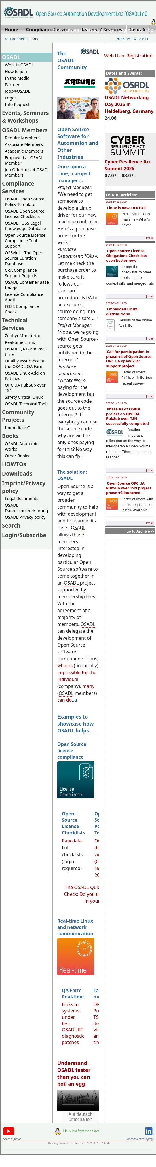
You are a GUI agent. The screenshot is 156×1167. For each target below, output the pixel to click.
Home (54, 30)
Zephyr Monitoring (23, 335)
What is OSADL (19, 64)
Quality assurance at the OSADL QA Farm (24, 363)
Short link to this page (140, 1139)
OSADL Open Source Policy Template (24, 201)
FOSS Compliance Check (22, 309)
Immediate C (17, 427)
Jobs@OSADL (17, 91)
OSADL (11, 57)
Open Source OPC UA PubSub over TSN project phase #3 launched (128, 488)
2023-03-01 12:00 (116, 303)
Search (11, 525)
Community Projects (18, 416)
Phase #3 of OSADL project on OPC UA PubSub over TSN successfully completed (127, 416)
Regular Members (22, 137)
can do (64, 700)
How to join (16, 71)
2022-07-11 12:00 (116, 345)
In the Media (17, 78)
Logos (11, 98)
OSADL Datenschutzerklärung (26, 507)
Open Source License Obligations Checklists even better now (126, 255)
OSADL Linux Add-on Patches (25, 375)
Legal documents (21, 498)
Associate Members (24, 144)
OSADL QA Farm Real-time (26, 351)
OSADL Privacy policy (25, 517)
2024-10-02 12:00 (116, 201)
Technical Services (15, 324)
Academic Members (24, 151)
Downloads (17, 473)
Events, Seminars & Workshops (25, 116)
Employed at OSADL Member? (24, 160)
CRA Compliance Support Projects (21, 272)
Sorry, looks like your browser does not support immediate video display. (78, 1100)
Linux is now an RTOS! (127, 207)
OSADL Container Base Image (27, 284)
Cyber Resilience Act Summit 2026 (128, 162)
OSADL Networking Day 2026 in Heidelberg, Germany (129, 101)
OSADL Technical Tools (26, 403)
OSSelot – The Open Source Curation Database (24, 258)
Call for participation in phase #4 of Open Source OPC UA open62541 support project (128, 359)
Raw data (72, 841)
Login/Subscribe (135, 30)
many (88, 686)
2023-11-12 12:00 (116, 245)
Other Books (17, 455)
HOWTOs (14, 464)
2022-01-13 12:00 (116, 403)
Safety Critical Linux (24, 397)
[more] (149, 237)
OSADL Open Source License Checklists (24, 213)
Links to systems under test (70, 1014)
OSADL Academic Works (21, 446)
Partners (13, 84)
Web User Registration (128, 56)
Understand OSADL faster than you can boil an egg (73, 1073)
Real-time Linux (20, 342)
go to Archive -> (140, 531)
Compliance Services (18, 187)
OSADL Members (25, 130)
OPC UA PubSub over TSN (25, 387)
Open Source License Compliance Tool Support (25, 240)
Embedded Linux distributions (121, 311)
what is (65, 665)
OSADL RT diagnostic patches (73, 1036)
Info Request (17, 104)
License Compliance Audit (24, 297)
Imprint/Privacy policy (89, 30)
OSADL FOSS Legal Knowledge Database (25, 225)
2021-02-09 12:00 (116, 477)
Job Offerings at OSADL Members (27, 172)
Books (10, 436)
